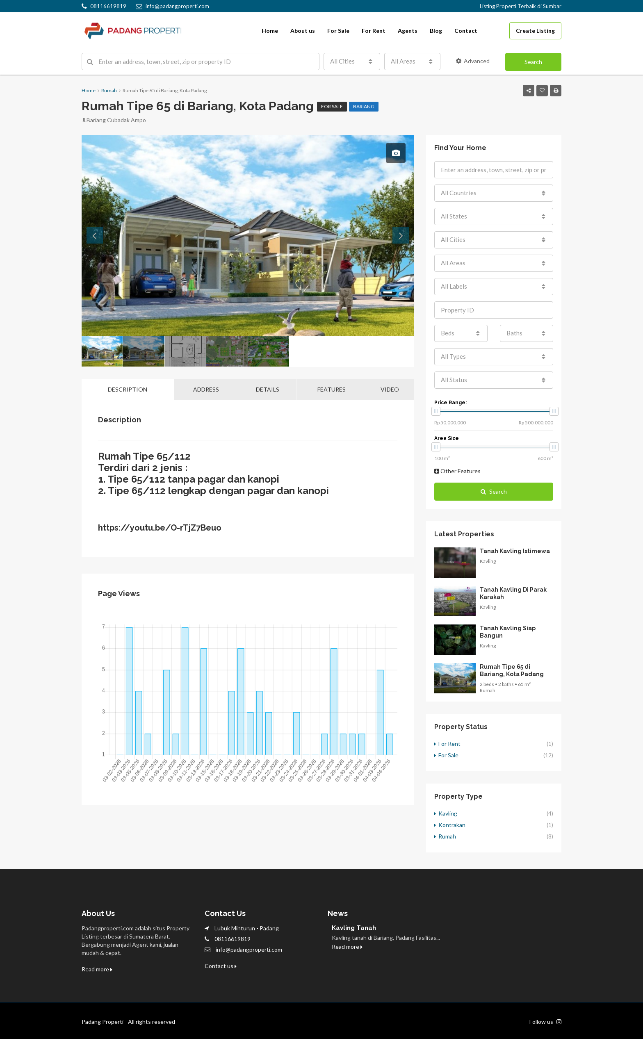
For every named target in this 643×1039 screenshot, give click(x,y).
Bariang (363, 106)
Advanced (473, 60)
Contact (465, 30)
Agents (407, 30)
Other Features (457, 470)
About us (302, 30)
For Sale (338, 30)
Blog (436, 30)
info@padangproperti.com (249, 949)
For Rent (373, 30)
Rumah (447, 836)
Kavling (447, 813)
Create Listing (535, 30)
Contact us (221, 965)
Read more (97, 969)
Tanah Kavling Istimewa (515, 551)
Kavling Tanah (354, 928)
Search (533, 61)
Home (270, 30)
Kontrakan (451, 824)
